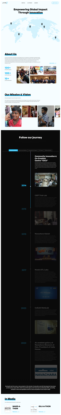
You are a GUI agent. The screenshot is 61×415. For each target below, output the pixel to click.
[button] (3, 116)
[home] (5, 3)
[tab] (13, 150)
